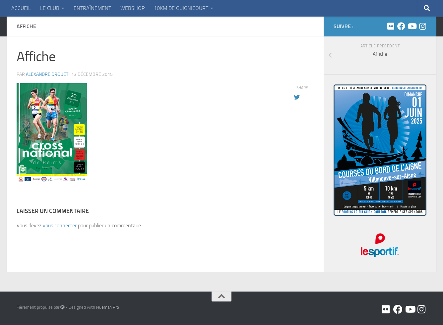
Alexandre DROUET (47, 74)
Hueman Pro (107, 307)
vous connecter (60, 225)
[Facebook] (401, 26)
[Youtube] (412, 26)
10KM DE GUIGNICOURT (181, 8)
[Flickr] (391, 26)
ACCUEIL (21, 8)
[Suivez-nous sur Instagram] (422, 26)
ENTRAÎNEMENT (92, 8)
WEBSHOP (132, 8)
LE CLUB (49, 8)
